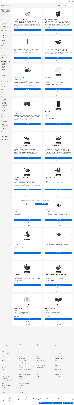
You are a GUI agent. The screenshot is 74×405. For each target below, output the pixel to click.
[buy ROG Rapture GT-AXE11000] (21, 177)
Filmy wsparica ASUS (41, 379)
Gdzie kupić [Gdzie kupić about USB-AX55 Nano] (58, 252)
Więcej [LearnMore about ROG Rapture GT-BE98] (27, 89)
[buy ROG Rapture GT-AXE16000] (52, 146)
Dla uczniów (3, 367)
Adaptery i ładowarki (22, 387)
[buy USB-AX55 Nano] (49, 242)
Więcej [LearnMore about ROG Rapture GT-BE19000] (58, 57)
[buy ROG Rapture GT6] (18, 112)
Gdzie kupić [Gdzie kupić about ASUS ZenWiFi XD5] (58, 318)
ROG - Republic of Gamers (4, 39)
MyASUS (38, 376)
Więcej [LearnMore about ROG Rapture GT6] (27, 123)
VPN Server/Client (5, 125)
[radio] (26, 305)
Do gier (2, 369)
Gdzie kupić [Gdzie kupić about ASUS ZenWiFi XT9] (27, 318)
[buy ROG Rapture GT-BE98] (19, 77)
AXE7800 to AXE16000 (4, 71)
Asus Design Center (58, 363)
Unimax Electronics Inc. (41, 367)
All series (18, 351)
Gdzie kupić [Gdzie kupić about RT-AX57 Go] (58, 89)
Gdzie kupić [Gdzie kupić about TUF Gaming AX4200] (58, 189)
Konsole (2, 358)
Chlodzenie (3, 392)
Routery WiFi (21, 367)
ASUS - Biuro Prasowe (41, 360)
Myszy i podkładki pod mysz (24, 380)
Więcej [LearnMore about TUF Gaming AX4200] (58, 191)
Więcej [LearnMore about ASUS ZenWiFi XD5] (58, 321)
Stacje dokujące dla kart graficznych (25, 388)
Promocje (56, 367)
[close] (54, 198)
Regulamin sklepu (40, 369)
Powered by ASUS (58, 369)
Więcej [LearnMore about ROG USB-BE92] (27, 57)
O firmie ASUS (39, 354)
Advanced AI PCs (58, 362)
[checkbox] (5, 39)
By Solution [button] (5, 35)
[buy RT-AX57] (16, 242)
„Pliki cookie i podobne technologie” (41, 400)
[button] (1, 1)
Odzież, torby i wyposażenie (24, 383)
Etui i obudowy (21, 385)
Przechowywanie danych (23, 360)
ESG (55, 354)
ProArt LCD (57, 371)
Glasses (2, 383)
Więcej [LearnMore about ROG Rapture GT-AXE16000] (58, 157)
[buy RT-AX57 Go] (48, 77)
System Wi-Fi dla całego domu (24, 369)
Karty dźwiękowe (22, 356)
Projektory (3, 374)
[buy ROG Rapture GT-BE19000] (51, 47)
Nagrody (38, 362)
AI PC (56, 360)
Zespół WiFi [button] (5, 44)
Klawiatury (21, 378)
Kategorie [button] (5, 17)
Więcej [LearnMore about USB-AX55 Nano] (58, 254)
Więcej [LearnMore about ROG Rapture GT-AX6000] (27, 157)
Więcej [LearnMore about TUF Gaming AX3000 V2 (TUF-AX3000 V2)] (58, 287)
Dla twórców (3, 365)
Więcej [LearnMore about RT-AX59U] (58, 125)
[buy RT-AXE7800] (17, 275)
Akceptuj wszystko (68, 402)
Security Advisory (40, 378)
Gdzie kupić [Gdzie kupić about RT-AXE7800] (27, 285)
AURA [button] (5, 79)
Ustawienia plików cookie (45, 402)
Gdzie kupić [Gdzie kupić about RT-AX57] (27, 252)
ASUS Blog (57, 374)
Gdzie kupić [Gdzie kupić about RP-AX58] (27, 219)
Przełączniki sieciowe (22, 372)
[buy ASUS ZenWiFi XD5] (50, 308)
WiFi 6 (20, 365)
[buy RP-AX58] (16, 209)
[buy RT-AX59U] (47, 112)
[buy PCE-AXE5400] (48, 209)
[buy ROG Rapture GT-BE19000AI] (21, 19)
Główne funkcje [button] (5, 84)
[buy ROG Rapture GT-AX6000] (20, 146)
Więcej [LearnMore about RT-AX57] (27, 254)
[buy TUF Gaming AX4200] (50, 177)
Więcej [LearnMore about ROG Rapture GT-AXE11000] (27, 189)
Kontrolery (21, 392)
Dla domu (3, 362)
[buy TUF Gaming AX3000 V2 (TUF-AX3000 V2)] (55, 275)
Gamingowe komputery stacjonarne (7, 380)
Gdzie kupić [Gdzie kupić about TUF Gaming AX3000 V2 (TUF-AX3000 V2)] (58, 285)
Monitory (3, 372)
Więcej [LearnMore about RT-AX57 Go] (58, 91)
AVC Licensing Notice (58, 372)
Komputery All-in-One (5, 376)
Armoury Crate (57, 376)
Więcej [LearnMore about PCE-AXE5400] (58, 222)
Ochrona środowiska (58, 356)
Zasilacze (20, 354)
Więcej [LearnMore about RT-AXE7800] (27, 287)
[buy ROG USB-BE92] (18, 47)
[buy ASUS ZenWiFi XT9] (18, 308)
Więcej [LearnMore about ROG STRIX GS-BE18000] (58, 29)
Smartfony (3, 356)
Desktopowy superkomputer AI (24, 374)
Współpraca (39, 372)
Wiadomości (39, 358)
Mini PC (2, 381)
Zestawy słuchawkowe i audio (24, 381)
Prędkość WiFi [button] (5, 61)
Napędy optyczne (22, 358)
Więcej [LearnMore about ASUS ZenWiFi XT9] (27, 321)
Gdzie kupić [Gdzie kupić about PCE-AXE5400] (58, 219)
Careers (38, 356)
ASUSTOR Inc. (39, 363)
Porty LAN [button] (5, 54)
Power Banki (21, 390)
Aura (55, 378)
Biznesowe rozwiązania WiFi (24, 371)
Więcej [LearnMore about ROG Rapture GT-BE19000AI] (27, 29)
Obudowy (3, 390)
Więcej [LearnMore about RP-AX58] (27, 222)
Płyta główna (3, 387)
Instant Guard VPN (4, 133)
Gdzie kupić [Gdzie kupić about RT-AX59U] (58, 123)
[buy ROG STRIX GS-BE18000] (51, 19)
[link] (37, 1)
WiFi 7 (20, 363)
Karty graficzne (4, 389)
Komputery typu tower (5, 378)
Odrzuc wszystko (57, 402)
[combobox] (67, 5)
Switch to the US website (41, 203)
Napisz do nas (39, 374)
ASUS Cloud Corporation (41, 365)
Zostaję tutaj (30, 203)
